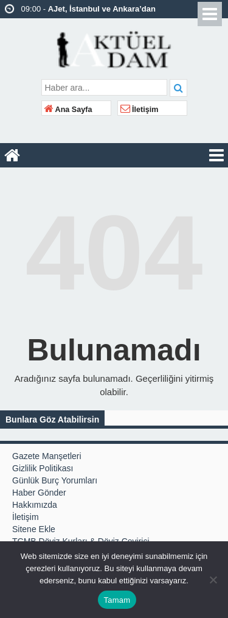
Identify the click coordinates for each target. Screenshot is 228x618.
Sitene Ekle (33, 529)
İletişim (139, 109)
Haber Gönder (39, 492)
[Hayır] (213, 580)
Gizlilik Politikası (42, 468)
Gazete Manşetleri (46, 456)
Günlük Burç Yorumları (54, 480)
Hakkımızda (34, 505)
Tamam (117, 600)
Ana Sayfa (68, 109)
